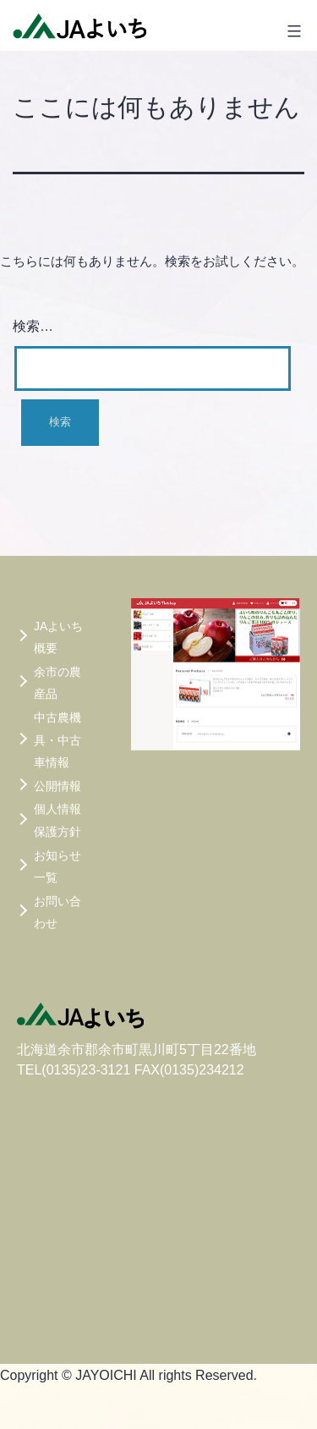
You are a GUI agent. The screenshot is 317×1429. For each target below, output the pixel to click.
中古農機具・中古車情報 (57, 740)
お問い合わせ (57, 912)
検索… (33, 326)
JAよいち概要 (58, 637)
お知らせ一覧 (57, 867)
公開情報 (57, 786)
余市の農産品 (57, 683)
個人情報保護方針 (57, 820)
